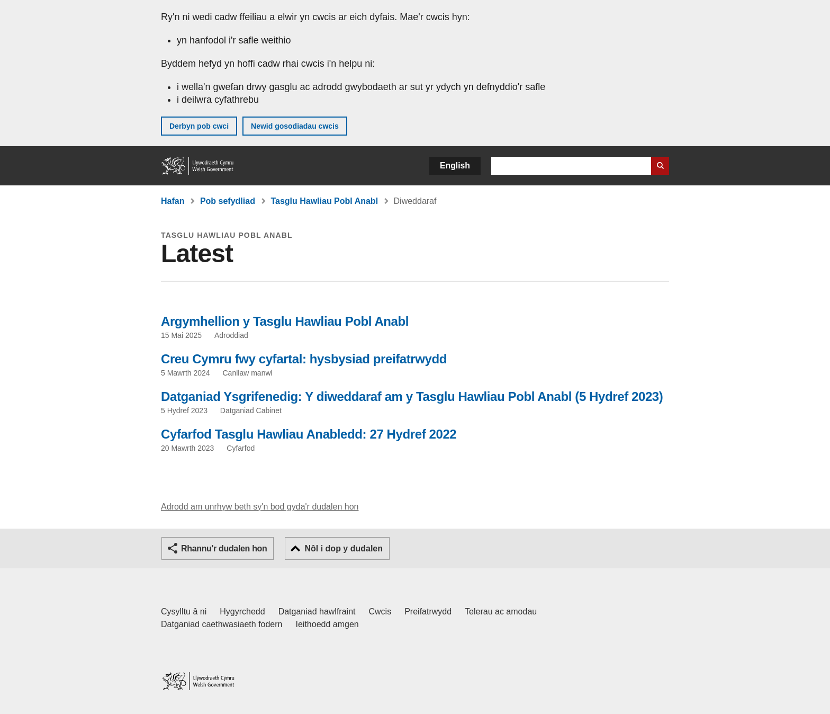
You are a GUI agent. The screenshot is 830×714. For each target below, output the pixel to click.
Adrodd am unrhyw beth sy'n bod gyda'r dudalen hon (259, 506)
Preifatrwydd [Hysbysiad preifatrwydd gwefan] (428, 611)
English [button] (455, 165)
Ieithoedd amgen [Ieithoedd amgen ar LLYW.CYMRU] (327, 624)
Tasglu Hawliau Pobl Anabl (324, 201)
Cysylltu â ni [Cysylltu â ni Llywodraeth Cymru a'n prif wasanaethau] (183, 611)
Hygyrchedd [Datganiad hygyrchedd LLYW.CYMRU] (242, 611)
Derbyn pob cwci (199, 126)
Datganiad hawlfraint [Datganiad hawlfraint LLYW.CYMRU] (317, 611)
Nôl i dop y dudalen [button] (343, 548)
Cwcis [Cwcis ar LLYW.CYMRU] (380, 611)
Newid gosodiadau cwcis (295, 126)
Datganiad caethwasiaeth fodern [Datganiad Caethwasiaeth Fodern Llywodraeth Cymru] (222, 624)
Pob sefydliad (227, 201)
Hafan (172, 201)
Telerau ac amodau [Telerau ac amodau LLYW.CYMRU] (501, 611)
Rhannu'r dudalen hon (224, 548)
